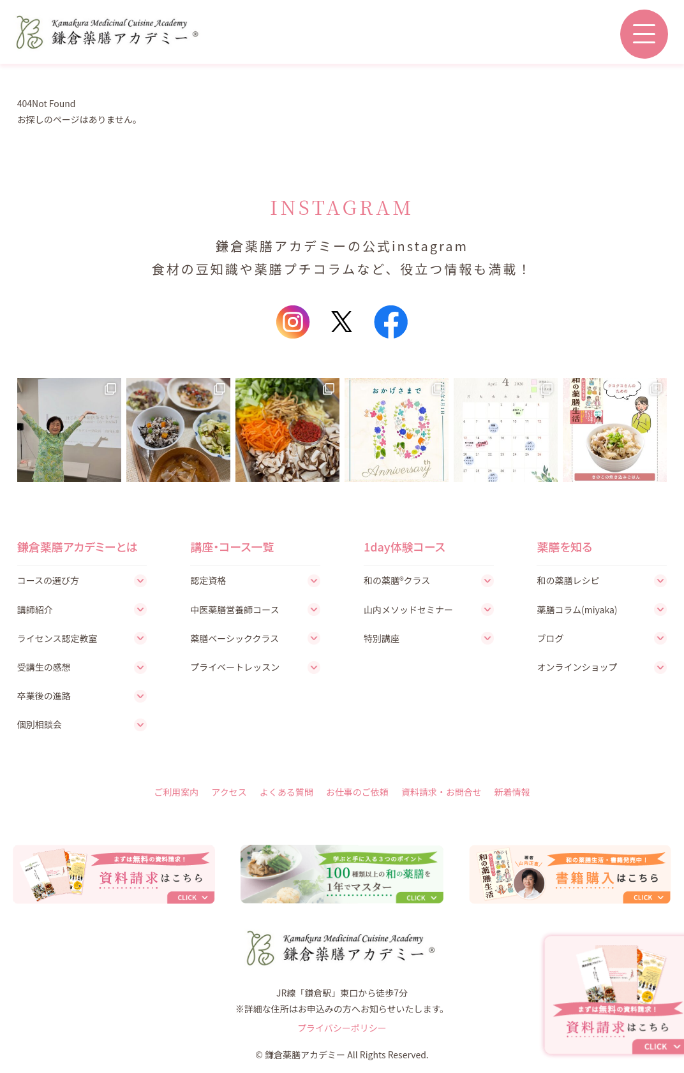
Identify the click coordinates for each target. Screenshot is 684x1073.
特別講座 (381, 638)
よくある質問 (286, 791)
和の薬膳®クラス (397, 580)
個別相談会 (39, 724)
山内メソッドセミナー (408, 609)
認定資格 (208, 580)
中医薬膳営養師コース (234, 609)
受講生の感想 (44, 667)
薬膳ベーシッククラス (234, 638)
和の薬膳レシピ (568, 580)
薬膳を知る (564, 546)
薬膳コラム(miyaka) (577, 609)
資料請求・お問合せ (441, 791)
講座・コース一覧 (232, 546)
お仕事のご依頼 (357, 791)
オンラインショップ (577, 667)
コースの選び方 (48, 580)
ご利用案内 (176, 791)
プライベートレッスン (234, 667)
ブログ (550, 638)
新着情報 (512, 791)
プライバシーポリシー (342, 1027)
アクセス (228, 791)
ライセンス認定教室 (57, 638)
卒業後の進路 (44, 695)
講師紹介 (35, 609)
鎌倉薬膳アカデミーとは (77, 546)
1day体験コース (404, 546)
